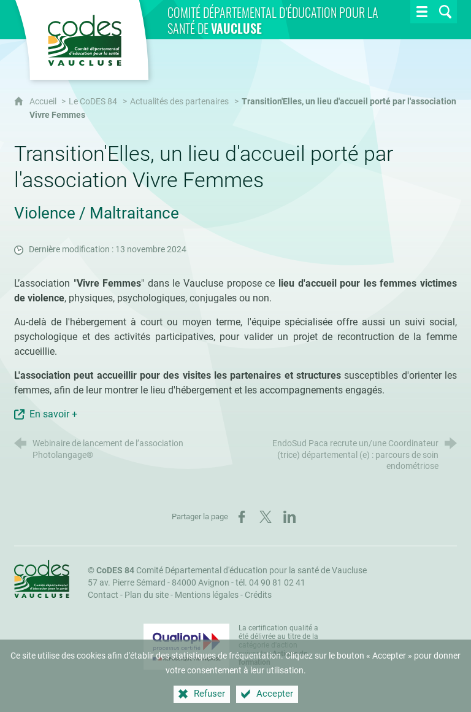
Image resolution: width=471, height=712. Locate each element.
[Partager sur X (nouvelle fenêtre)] (265, 516)
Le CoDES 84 (93, 101)
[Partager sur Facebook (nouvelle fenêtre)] (241, 516)
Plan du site (146, 595)
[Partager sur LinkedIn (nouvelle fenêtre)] (289, 516)
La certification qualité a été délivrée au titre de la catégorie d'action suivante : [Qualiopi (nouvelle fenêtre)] (278, 645)
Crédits (258, 595)
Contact (103, 595)
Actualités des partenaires (179, 101)
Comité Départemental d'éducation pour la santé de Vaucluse (231, 570)
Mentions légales (207, 595)
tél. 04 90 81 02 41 (270, 583)
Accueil (43, 101)
